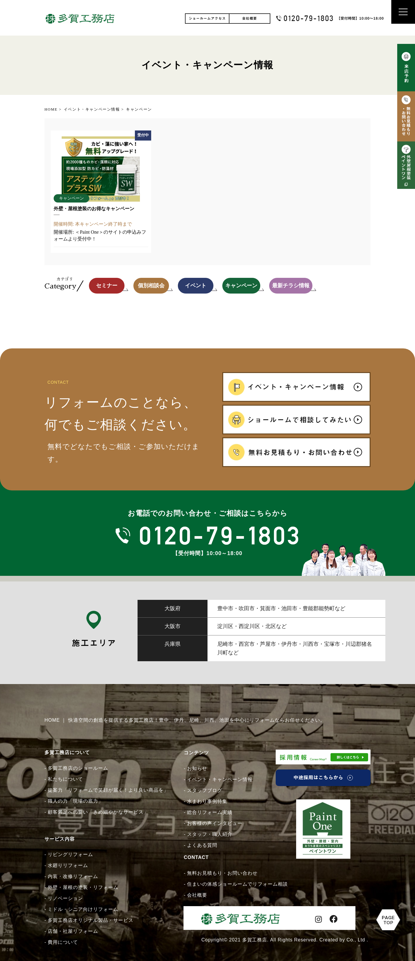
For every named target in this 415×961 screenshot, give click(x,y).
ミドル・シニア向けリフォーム (83, 909)
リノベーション (65, 898)
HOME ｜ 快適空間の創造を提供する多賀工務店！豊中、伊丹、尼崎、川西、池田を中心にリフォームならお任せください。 (184, 720)
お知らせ (197, 768)
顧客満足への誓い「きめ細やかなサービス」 (98, 812)
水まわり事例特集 (207, 801)
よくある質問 (202, 845)
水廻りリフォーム (68, 865)
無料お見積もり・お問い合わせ (222, 873)
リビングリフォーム (70, 854)
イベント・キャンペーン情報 (220, 779)
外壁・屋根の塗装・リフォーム (83, 887)
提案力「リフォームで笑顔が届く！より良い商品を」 (108, 790)
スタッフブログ (204, 790)
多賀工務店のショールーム (78, 768)
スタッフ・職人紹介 (209, 834)
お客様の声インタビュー (214, 823)
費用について (63, 942)
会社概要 (197, 895)
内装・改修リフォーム (73, 876)
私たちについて (65, 779)
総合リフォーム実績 (209, 812)
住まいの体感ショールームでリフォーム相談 (237, 884)
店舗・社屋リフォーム (73, 931)
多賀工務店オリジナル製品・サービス (90, 920)
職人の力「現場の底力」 (75, 801)
